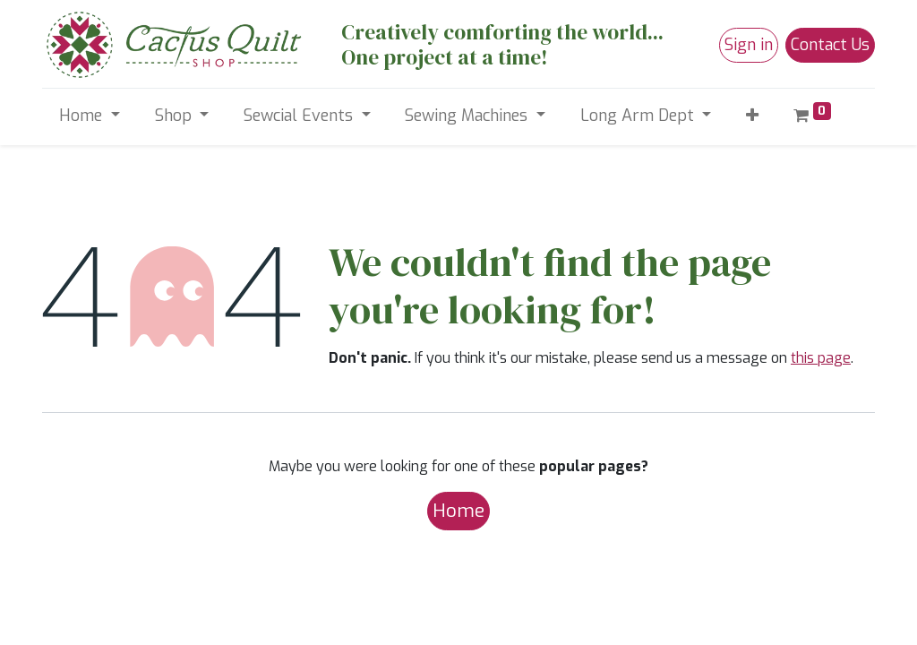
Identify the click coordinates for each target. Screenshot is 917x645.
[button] (752, 116)
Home (458, 510)
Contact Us (830, 45)
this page (821, 357)
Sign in (748, 45)
